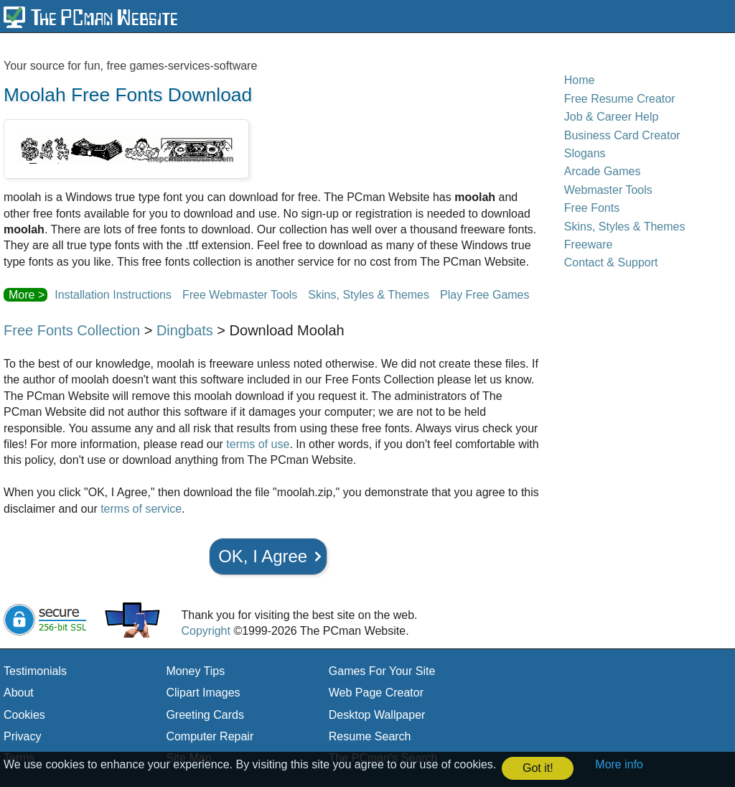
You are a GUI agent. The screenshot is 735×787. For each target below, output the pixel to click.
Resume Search (370, 736)
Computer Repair (209, 736)
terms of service (141, 509)
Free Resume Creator (619, 99)
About (19, 692)
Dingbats (184, 330)
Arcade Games (602, 171)
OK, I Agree (262, 556)
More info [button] (619, 764)
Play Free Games (484, 295)
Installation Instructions (113, 295)
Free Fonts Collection (72, 330)
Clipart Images (203, 692)
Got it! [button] (538, 768)
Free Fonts (591, 208)
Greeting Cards (205, 715)
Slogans (585, 153)
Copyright (205, 631)
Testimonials (35, 671)
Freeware (588, 244)
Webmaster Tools (608, 190)
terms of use (257, 444)
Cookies (24, 715)
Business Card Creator (622, 135)
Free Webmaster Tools (239, 295)
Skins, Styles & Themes (368, 295)
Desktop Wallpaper (377, 715)
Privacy (22, 736)
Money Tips (195, 671)
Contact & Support (611, 262)
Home (579, 80)
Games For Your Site (382, 671)
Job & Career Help (611, 117)
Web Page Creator (376, 692)
